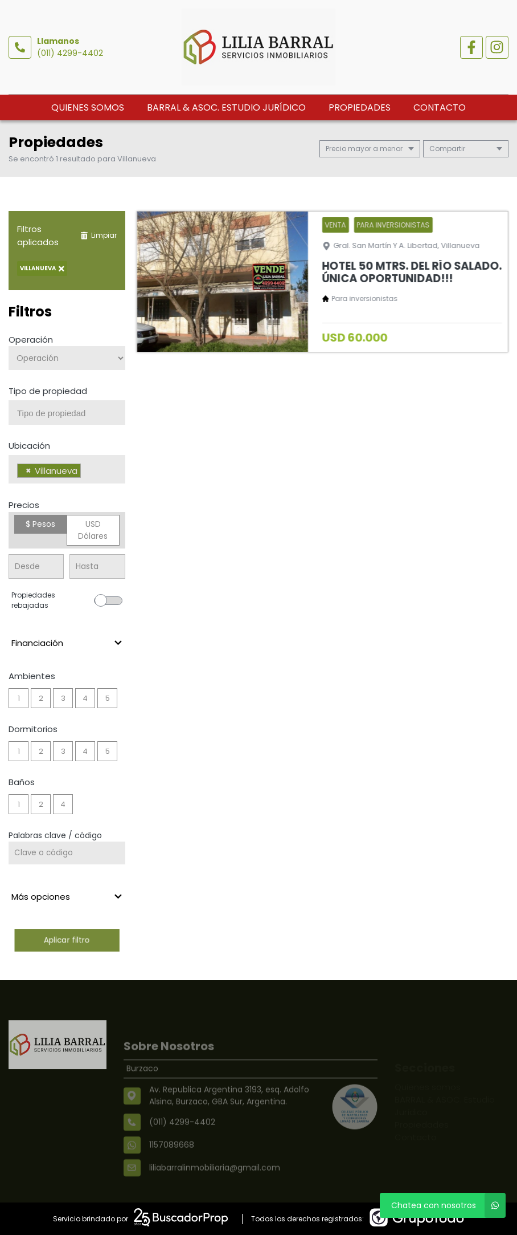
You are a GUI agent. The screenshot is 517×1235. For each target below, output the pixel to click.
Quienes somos (87, 107)
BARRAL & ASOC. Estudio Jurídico (226, 107)
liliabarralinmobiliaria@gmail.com (214, 1186)
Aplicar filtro (67, 940)
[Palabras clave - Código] (67, 853)
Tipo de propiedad (48, 391)
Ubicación (29, 446)
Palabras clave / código (55, 835)
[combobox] (67, 412)
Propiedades (360, 107)
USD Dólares (93, 530)
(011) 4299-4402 (70, 53)
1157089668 (171, 1163)
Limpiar (98, 235)
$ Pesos (40, 524)
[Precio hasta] (97, 566)
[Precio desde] (36, 566)
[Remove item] (28, 470)
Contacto (439, 107)
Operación (31, 340)
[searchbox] (71, 413)
